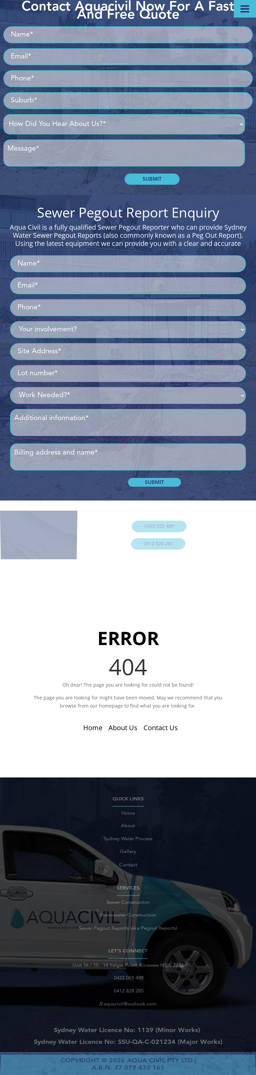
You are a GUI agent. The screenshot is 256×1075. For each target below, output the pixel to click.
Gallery (128, 849)
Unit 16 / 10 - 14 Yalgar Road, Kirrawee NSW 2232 (128, 968)
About (128, 827)
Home (92, 727)
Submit (152, 179)
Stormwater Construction (128, 914)
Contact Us (160, 727)
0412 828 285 (156, 537)
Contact (128, 860)
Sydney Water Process (127, 838)
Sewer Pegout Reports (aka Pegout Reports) (128, 925)
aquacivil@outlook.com (128, 1000)
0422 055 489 (158, 523)
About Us (122, 727)
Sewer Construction (128, 904)
